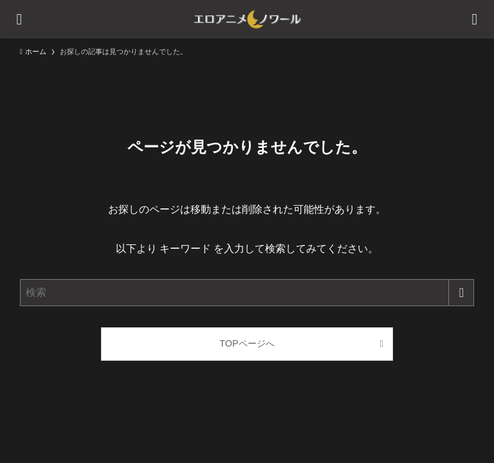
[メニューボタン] (19, 19)
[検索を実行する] (461, 292)
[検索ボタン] (474, 19)
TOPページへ (246, 343)
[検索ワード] (247, 292)
